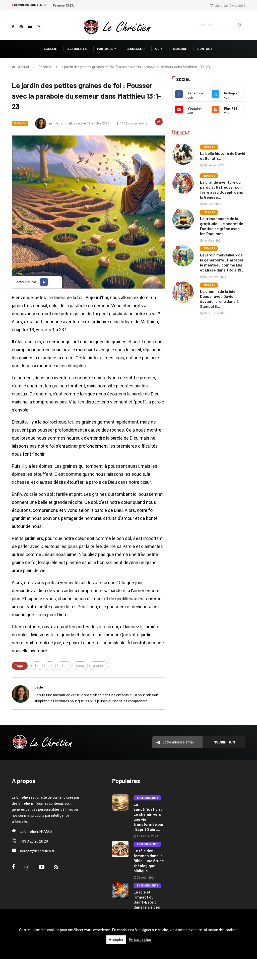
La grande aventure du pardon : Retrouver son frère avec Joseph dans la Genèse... (221, 189)
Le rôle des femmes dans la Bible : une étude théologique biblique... (149, 860)
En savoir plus (140, 940)
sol (50, 666)
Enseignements (147, 797)
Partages (106, 49)
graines (99, 666)
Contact (204, 49)
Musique (180, 49)
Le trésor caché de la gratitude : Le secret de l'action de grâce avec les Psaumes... (221, 226)
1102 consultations (131, 123)
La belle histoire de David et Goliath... (222, 156)
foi (37, 666)
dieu (64, 666)
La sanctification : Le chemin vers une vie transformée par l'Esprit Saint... (149, 817)
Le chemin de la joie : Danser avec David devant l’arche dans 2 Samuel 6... (219, 299)
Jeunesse (135, 49)
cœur (80, 666)
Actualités (77, 49)
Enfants (45, 67)
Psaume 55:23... (64, 5)
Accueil (50, 49)
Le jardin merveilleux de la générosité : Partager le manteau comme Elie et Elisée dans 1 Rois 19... (222, 262)
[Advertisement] (208, 359)
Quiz (158, 49)
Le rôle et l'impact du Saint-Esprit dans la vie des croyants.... (147, 901)
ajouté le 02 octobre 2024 (89, 123)
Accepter (116, 940)
